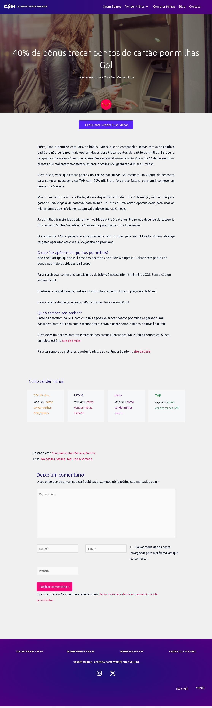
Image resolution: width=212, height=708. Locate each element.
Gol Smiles (48, 458)
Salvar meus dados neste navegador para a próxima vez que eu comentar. (154, 554)
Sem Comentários (122, 77)
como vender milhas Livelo (124, 407)
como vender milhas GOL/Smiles (43, 407)
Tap (70, 458)
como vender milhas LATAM (84, 407)
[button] (147, 6)
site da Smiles (71, 340)
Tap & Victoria (84, 458)
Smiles (61, 458)
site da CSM (142, 351)
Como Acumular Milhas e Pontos (74, 453)
